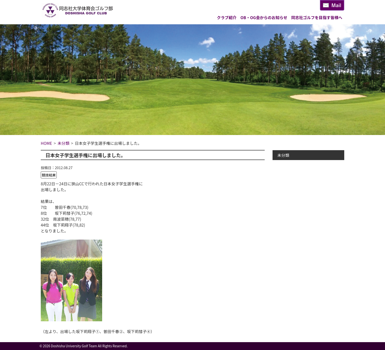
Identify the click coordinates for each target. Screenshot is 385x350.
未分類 (283, 155)
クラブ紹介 (226, 17)
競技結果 (49, 174)
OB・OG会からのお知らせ (263, 17)
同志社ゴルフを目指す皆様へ (316, 17)
